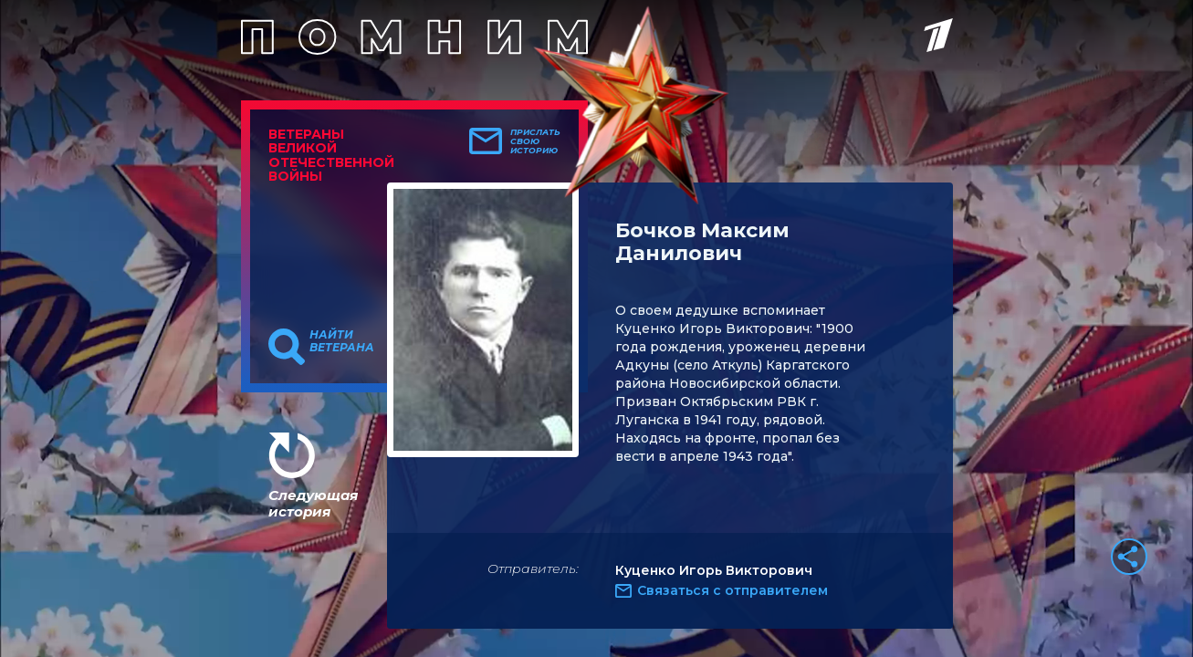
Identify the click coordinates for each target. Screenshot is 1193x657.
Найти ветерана (341, 341)
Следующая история (313, 503)
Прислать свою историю (535, 141)
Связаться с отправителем (732, 590)
